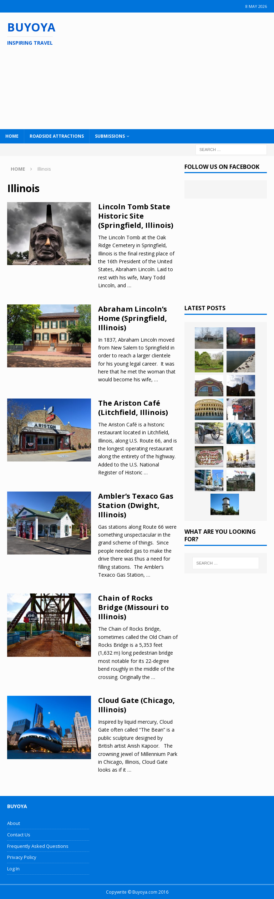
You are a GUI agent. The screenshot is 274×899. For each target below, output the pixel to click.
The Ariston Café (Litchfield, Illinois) (133, 407)
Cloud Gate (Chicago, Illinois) (136, 704)
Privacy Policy (21, 857)
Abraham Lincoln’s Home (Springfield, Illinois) (132, 318)
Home (12, 136)
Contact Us (18, 834)
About (13, 823)
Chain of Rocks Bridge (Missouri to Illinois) (133, 607)
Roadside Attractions (57, 136)
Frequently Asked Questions (37, 846)
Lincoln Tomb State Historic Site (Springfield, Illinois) (135, 216)
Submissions (110, 136)
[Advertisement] (178, 70)
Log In (13, 868)
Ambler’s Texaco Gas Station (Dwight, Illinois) (135, 505)
